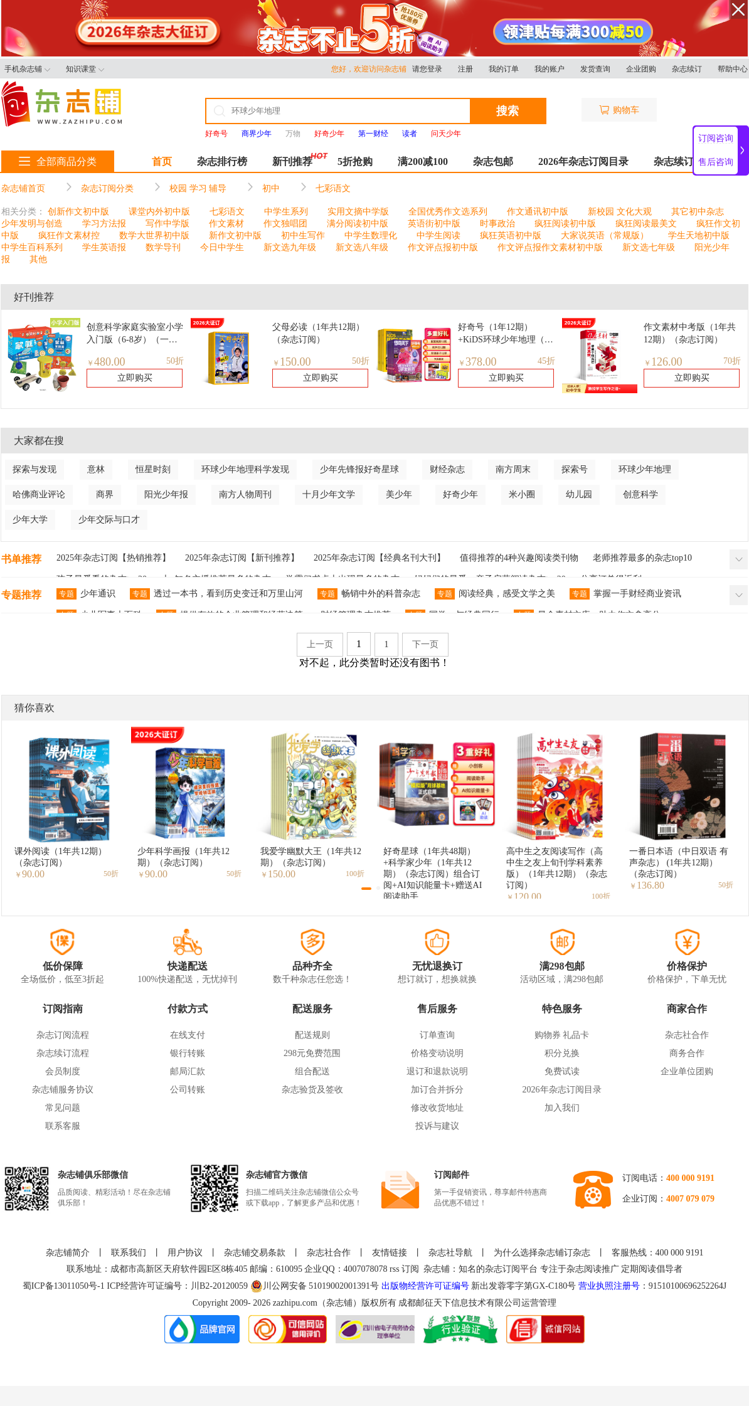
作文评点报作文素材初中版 (550, 247)
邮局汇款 (187, 1071)
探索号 (574, 469)
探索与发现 (34, 469)
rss (395, 1269)
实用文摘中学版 (358, 211)
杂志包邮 (493, 161)
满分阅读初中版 (357, 223)
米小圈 (522, 494)
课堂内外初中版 (159, 211)
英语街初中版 (434, 223)
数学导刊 (163, 247)
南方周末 (513, 469)
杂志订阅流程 (62, 1035)
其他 (38, 259)
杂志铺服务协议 (62, 1089)
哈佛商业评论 (39, 494)
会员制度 (62, 1071)
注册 (465, 69)
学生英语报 (104, 247)
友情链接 (389, 1252)
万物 (292, 133)
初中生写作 (303, 235)
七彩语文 (333, 188)
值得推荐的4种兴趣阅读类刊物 (519, 558)
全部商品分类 (58, 161)
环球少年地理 (645, 469)
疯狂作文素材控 (69, 235)
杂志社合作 (687, 1035)
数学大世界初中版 (154, 235)
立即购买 (134, 378)
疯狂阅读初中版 (565, 223)
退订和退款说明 (437, 1071)
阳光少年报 (166, 494)
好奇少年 (460, 494)
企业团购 (641, 69)
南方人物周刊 (245, 494)
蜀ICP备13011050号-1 (65, 1286)
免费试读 (562, 1071)
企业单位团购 (687, 1071)
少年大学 (30, 519)
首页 (162, 161)
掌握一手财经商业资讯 (625, 594)
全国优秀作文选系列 (447, 211)
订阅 (410, 1269)
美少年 (399, 494)
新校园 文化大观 (620, 211)
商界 (105, 494)
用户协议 (185, 1252)
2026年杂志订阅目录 (583, 161)
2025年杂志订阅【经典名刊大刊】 (379, 558)
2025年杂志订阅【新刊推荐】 (242, 558)
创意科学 (640, 494)
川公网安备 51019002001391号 (315, 1286)
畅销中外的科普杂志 (368, 594)
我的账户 (549, 69)
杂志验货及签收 (312, 1089)
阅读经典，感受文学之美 (495, 594)
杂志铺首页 (23, 188)
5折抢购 (355, 161)
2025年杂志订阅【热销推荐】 (113, 558)
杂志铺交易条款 (254, 1252)
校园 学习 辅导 (197, 188)
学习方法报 (104, 223)
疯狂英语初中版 (510, 235)
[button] (366, 888)
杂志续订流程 (62, 1053)
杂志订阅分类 (107, 188)
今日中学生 (222, 247)
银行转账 (187, 1053)
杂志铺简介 (68, 1252)
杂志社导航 (450, 1252)
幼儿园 (579, 494)
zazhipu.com (295, 1303)
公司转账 (187, 1089)
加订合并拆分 (437, 1089)
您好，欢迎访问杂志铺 (371, 69)
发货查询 (595, 69)
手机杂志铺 (27, 69)
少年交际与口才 (109, 519)
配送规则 (312, 1035)
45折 (546, 361)
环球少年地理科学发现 (245, 469)
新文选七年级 (648, 247)
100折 (355, 873)
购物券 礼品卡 (562, 1035)
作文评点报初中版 (443, 247)
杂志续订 (687, 69)
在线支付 (187, 1035)
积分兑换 (562, 1053)
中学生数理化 (370, 235)
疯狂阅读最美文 (646, 223)
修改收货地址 (437, 1108)
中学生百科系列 (32, 247)
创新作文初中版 (78, 211)
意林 (96, 469)
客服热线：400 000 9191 (658, 1252)
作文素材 (226, 223)
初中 (271, 188)
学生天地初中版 (699, 235)
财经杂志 (447, 469)
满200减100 (423, 161)
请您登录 (427, 69)
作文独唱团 (285, 223)
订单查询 (437, 1035)
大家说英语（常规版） (605, 235)
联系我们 (128, 1252)
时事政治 (497, 223)
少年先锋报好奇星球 (359, 469)
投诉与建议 (437, 1126)
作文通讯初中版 (537, 211)
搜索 (507, 111)
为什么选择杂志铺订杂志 (542, 1252)
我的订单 (504, 69)
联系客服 (62, 1126)
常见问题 (62, 1108)
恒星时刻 (153, 469)
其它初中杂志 (697, 211)
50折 (175, 361)
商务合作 (686, 1053)
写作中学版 (167, 223)
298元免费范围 (312, 1053)
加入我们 (562, 1108)
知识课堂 (85, 69)
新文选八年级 (362, 247)
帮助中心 (733, 69)
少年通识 (85, 594)
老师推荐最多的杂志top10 (642, 558)
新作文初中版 (235, 235)
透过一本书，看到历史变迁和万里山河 (216, 594)
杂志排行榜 (222, 161)
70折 (732, 361)
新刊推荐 (292, 161)
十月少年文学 (328, 494)
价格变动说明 (437, 1053)
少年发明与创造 (32, 223)
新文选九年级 (289, 247)
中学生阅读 (438, 235)
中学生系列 (286, 211)
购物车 (619, 110)
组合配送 (312, 1071)
